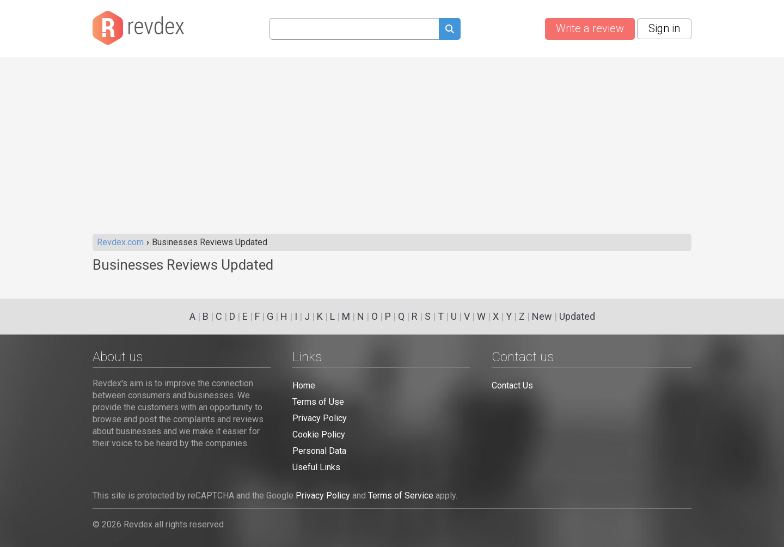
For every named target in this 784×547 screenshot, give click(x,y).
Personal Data (319, 451)
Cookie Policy (318, 434)
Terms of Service (400, 495)
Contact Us (512, 385)
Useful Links (316, 467)
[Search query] (354, 29)
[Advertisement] (392, 152)
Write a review (590, 28)
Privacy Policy (319, 418)
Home (303, 385)
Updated (577, 316)
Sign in (664, 28)
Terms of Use (318, 402)
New (542, 316)
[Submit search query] (450, 30)
